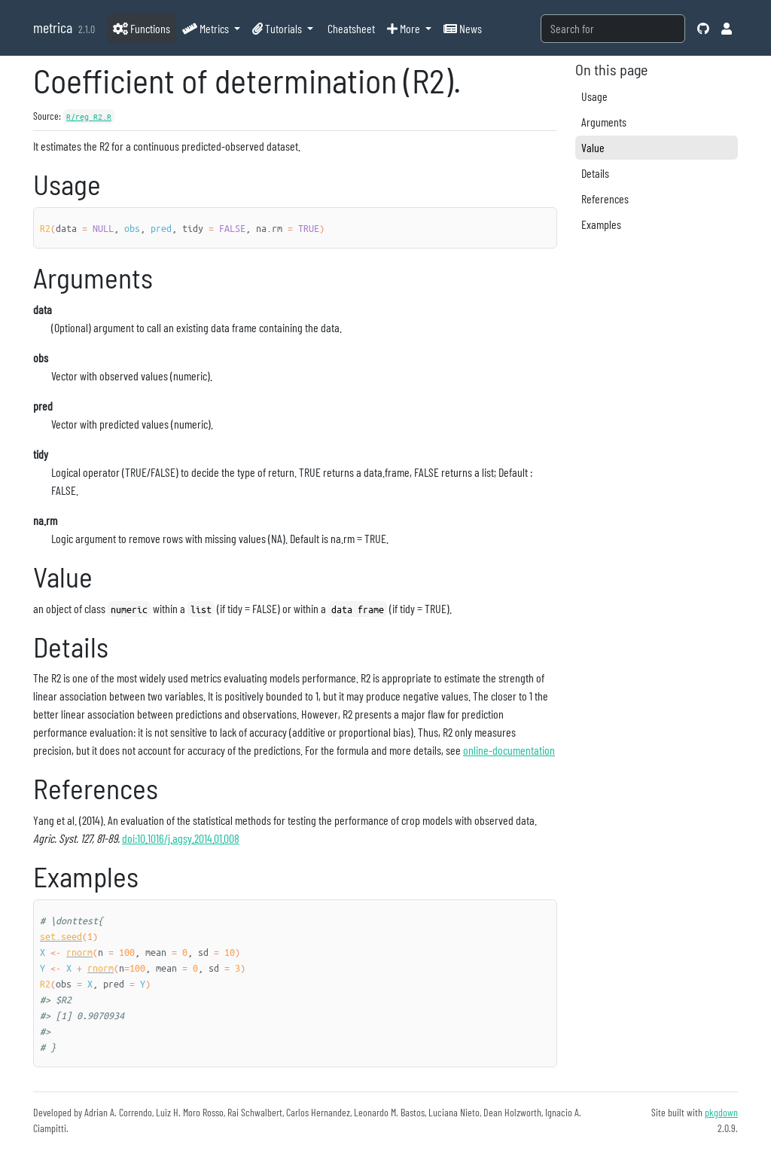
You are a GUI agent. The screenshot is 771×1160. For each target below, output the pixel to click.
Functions (141, 28)
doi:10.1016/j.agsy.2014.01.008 (180, 838)
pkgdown (721, 1112)
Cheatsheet (350, 28)
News (462, 28)
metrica (52, 27)
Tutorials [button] (278, 28)
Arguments (603, 121)
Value (593, 147)
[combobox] (613, 28)
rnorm (79, 951)
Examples (601, 224)
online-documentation (509, 750)
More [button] (404, 28)
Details (595, 173)
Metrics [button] (206, 28)
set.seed (61, 936)
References (605, 198)
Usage (594, 96)
